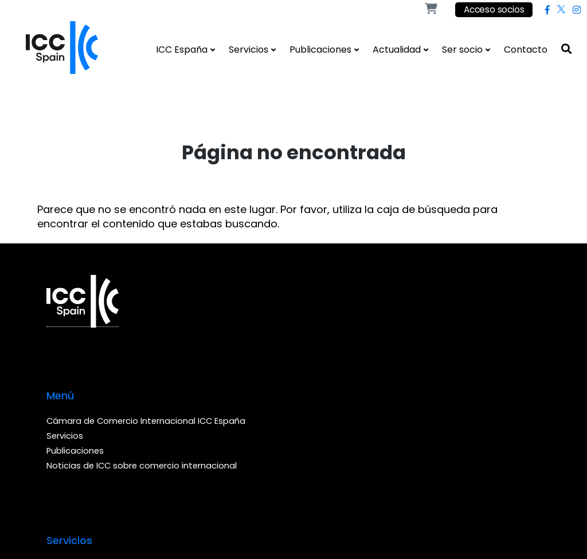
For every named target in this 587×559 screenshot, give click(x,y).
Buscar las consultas (337, 319)
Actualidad (397, 49)
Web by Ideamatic (55, 500)
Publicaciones (320, 49)
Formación (315, 349)
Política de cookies (315, 470)
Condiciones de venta (218, 470)
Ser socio (462, 49)
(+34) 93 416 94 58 (490, 376)
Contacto (525, 49)
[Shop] (430, 9)
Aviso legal (139, 470)
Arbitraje (311, 304)
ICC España (182, 49)
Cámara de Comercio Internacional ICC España (198, 319)
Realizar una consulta (339, 334)
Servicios (248, 49)
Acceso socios (492, 10)
